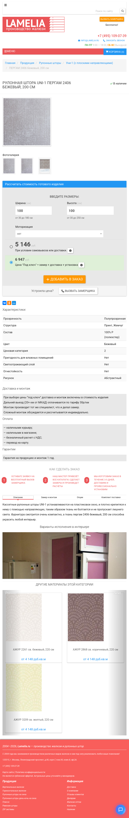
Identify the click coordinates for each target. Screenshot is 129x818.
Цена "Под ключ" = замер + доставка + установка (49, 262)
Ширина (23, 203)
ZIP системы (8, 809)
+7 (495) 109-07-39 (112, 36)
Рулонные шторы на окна (14, 794)
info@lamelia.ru (88, 40)
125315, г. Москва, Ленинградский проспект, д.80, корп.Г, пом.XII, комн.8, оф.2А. (40, 760)
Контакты (71, 806)
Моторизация (24, 226)
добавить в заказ (64, 279)
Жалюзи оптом (74, 802)
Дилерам (71, 798)
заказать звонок (114, 40)
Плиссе (6, 802)
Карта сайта (8, 772)
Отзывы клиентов (75, 794)
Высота (74, 203)
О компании (72, 791)
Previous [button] (11, 593)
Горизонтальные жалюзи (14, 791)
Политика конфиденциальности (30, 772)
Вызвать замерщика (111, 19)
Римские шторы (10, 806)
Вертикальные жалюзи (13, 787)
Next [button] (117, 593)
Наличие (71, 809)
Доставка (71, 787)
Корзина (115, 51)
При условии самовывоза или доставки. (44, 247)
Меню (9, 51)
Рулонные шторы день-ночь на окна (19, 798)
